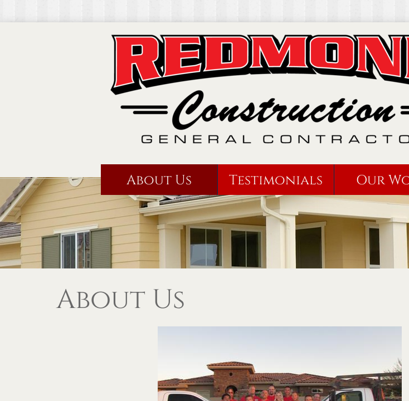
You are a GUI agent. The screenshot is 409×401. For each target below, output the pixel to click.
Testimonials (276, 180)
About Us (159, 180)
